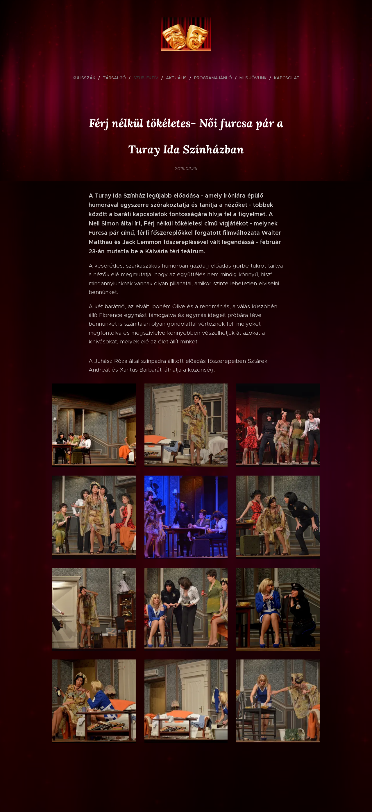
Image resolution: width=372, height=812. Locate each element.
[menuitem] (86, 78)
